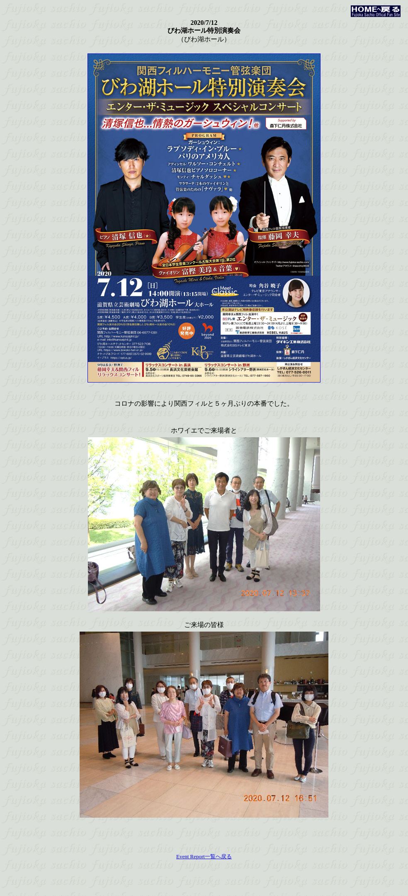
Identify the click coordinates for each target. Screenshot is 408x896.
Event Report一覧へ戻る (204, 856)
